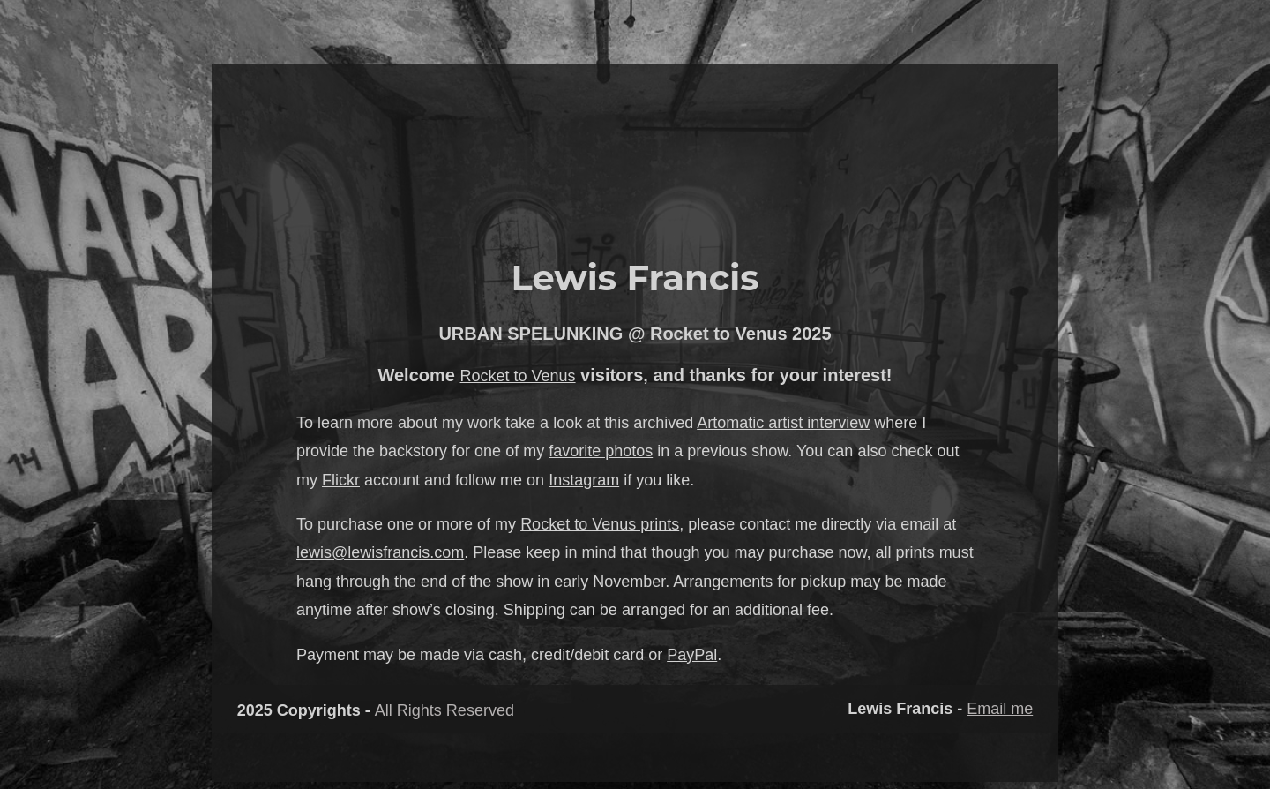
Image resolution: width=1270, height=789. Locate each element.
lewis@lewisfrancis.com (380, 552)
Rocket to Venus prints (599, 524)
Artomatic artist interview (783, 423)
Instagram (584, 480)
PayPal (692, 655)
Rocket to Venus (517, 376)
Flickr (341, 480)
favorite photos (601, 451)
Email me (1000, 709)
